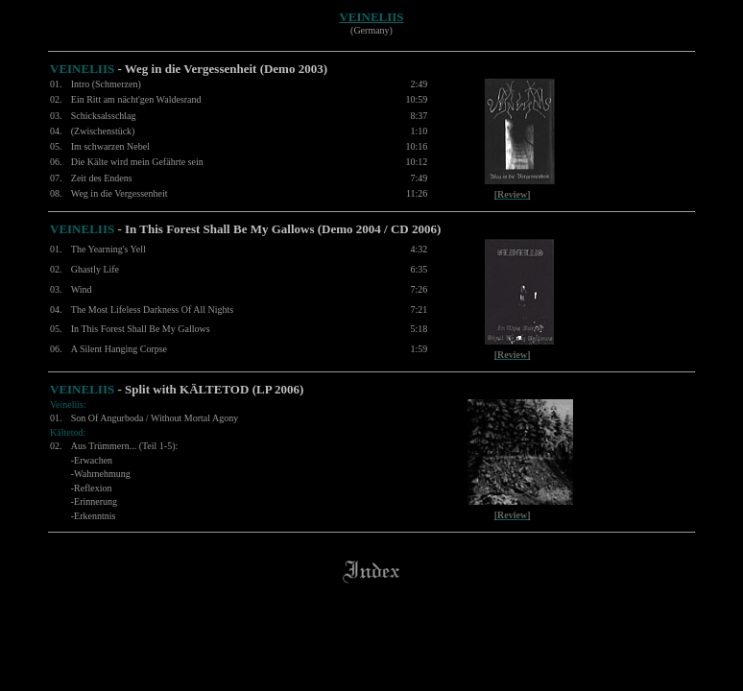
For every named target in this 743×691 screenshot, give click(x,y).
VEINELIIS (371, 17)
